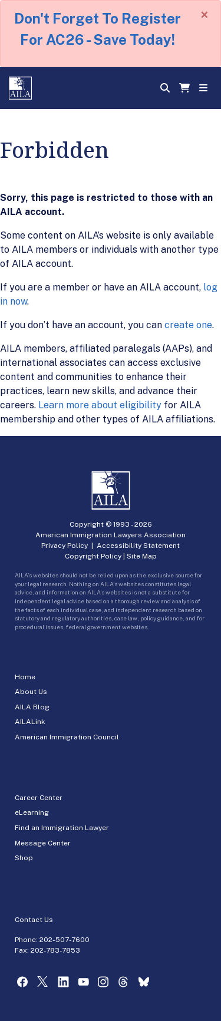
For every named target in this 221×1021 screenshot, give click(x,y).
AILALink (30, 722)
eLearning (32, 812)
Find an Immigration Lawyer (62, 828)
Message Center (43, 843)
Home (25, 677)
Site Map (142, 556)
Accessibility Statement (138, 545)
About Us (31, 692)
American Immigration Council (67, 737)
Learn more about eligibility (99, 405)
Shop (24, 858)
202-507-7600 (64, 940)
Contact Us (34, 920)
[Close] (204, 15)
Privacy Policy (64, 545)
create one (188, 325)
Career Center (38, 798)
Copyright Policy (93, 556)
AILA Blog (32, 707)
